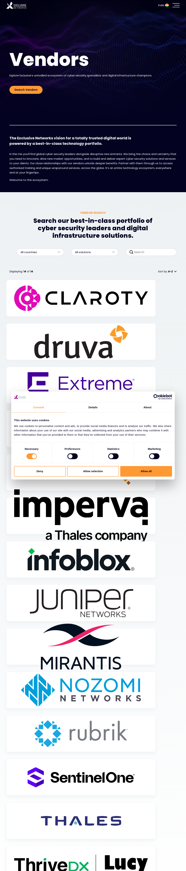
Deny (40, 471)
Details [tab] (93, 407)
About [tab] (147, 407)
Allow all (146, 471)
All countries (38, 252)
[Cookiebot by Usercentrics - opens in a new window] (156, 397)
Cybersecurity (21, 841)
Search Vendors (26, 90)
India (163, 5)
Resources (18, 860)
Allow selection (93, 471)
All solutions (93, 252)
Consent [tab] (38, 407)
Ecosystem (18, 851)
